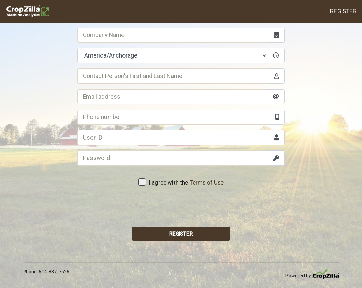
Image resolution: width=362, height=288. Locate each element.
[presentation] (181, 208)
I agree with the (180, 182)
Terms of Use (207, 182)
